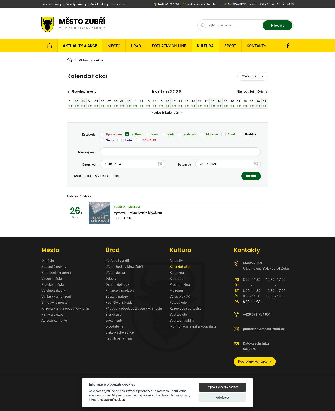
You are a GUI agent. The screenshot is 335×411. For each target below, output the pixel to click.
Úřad (136, 46)
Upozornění (114, 134)
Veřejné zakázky (53, 291)
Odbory (111, 279)
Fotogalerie (178, 303)
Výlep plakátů (180, 297)
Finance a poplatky (120, 291)
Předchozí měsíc (82, 92)
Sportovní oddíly (182, 321)
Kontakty (256, 46)
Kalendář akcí (180, 267)
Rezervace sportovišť (185, 309)
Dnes (77, 176)
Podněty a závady (119, 303)
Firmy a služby (52, 315)
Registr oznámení (119, 339)
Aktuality (176, 261)
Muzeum (212, 134)
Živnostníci (114, 315)
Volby (110, 140)
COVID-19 (149, 140)
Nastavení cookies (112, 399)
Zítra (88, 176)
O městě (47, 261)
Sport (230, 46)
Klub (171, 134)
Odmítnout (222, 397)
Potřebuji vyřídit (117, 261)
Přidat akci (252, 76)
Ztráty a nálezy (117, 297)
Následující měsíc (252, 92)
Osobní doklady (117, 285)
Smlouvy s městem (55, 303)
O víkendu (101, 176)
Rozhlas (250, 134)
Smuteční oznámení (56, 273)
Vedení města (51, 279)
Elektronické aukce (120, 333)
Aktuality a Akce (80, 46)
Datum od (89, 164)
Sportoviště (178, 315)
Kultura (205, 46)
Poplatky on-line (169, 46)
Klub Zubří (177, 279)
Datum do (184, 164)
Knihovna (190, 134)
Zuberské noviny (53, 267)
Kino (154, 134)
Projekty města (52, 285)
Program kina (180, 285)
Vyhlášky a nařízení (56, 297)
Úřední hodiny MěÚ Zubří (124, 267)
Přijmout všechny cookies (222, 387)
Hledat (277, 25)
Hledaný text (87, 152)
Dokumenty (114, 321)
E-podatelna (114, 327)
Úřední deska (115, 273)
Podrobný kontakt (254, 362)
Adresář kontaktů (54, 321)
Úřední (128, 140)
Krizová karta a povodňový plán (65, 309)
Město (113, 46)
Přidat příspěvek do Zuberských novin (134, 309)
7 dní (115, 176)
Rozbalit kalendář (167, 113)
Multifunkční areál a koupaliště (193, 327)
